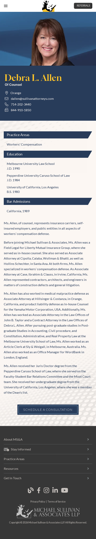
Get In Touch (12, 478)
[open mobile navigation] (6, 6)
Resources (11, 468)
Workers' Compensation (24, 144)
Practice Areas (14, 459)
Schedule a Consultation (47, 409)
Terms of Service (56, 501)
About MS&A (13, 439)
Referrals (83, 5)
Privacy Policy (37, 501)
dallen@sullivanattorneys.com (32, 98)
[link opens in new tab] (31, 492)
